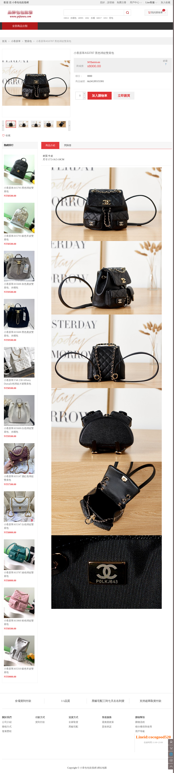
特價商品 (36, 33)
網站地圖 (102, 768)
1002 (87, 18)
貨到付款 (40, 722)
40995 (80, 18)
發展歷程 (7, 731)
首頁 (15, 33)
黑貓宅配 (73, 726)
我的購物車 (157, 12)
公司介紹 (7, 722)
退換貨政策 (108, 722)
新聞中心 (110, 33)
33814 (66, 18)
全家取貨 (73, 722)
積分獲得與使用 (143, 726)
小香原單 (16, 41)
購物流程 (140, 722)
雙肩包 (28, 41)
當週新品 (61, 33)
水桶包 (73, 18)
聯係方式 (7, 726)
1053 (105, 18)
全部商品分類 (20, 26)
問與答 (133, 33)
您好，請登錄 (107, 2)
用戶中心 (134, 2)
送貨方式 (73, 717)
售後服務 (106, 717)
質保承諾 (106, 726)
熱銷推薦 (85, 33)
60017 (99, 18)
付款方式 (40, 717)
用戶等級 (140, 731)
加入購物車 (99, 95)
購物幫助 (140, 717)
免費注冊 (121, 2)
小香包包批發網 (88, 768)
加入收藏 (165, 2)
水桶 (93, 18)
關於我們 (7, 717)
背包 (111, 18)
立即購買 (124, 95)
